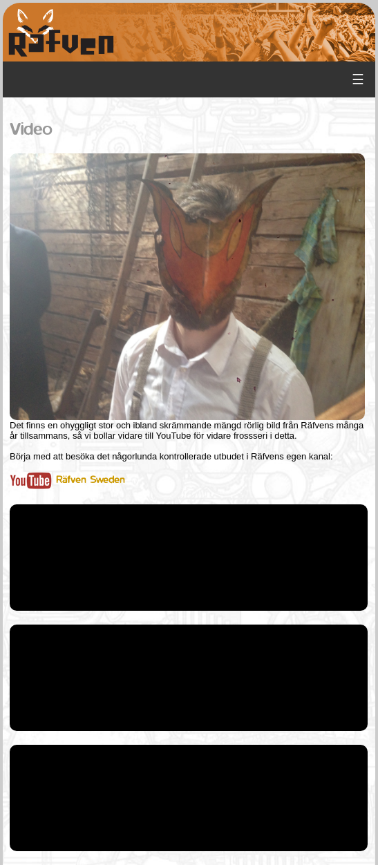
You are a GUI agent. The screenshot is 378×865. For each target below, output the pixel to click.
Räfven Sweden (67, 480)
